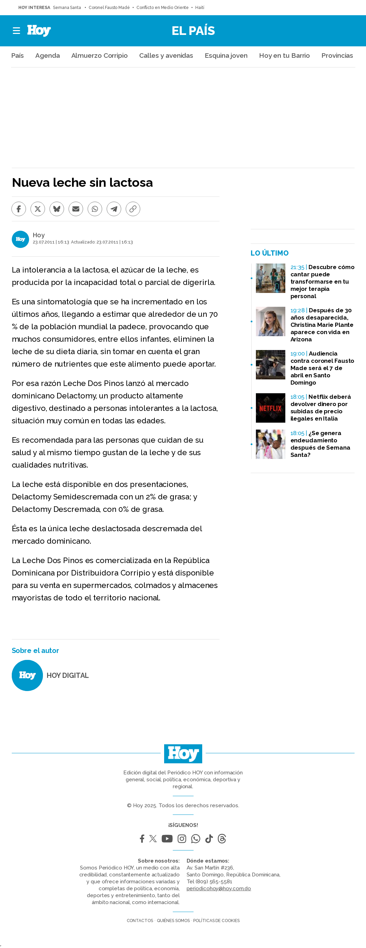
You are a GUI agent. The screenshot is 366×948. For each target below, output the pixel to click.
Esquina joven (226, 55)
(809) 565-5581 (214, 881)
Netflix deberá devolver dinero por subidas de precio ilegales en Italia (321, 407)
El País (193, 30)
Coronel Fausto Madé (109, 7)
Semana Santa (67, 7)
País (17, 55)
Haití (199, 7)
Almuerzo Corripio (99, 55)
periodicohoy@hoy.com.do (219, 888)
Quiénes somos (173, 920)
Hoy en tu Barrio (284, 55)
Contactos (140, 920)
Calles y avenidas (166, 55)
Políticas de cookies (216, 920)
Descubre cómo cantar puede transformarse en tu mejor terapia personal (323, 282)
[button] (16, 30)
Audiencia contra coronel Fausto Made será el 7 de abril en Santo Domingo (323, 368)
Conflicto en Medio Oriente (162, 7)
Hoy (39, 235)
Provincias (337, 55)
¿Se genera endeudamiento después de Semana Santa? (320, 444)
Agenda (47, 55)
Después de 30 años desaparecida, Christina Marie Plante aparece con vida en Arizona (322, 325)
